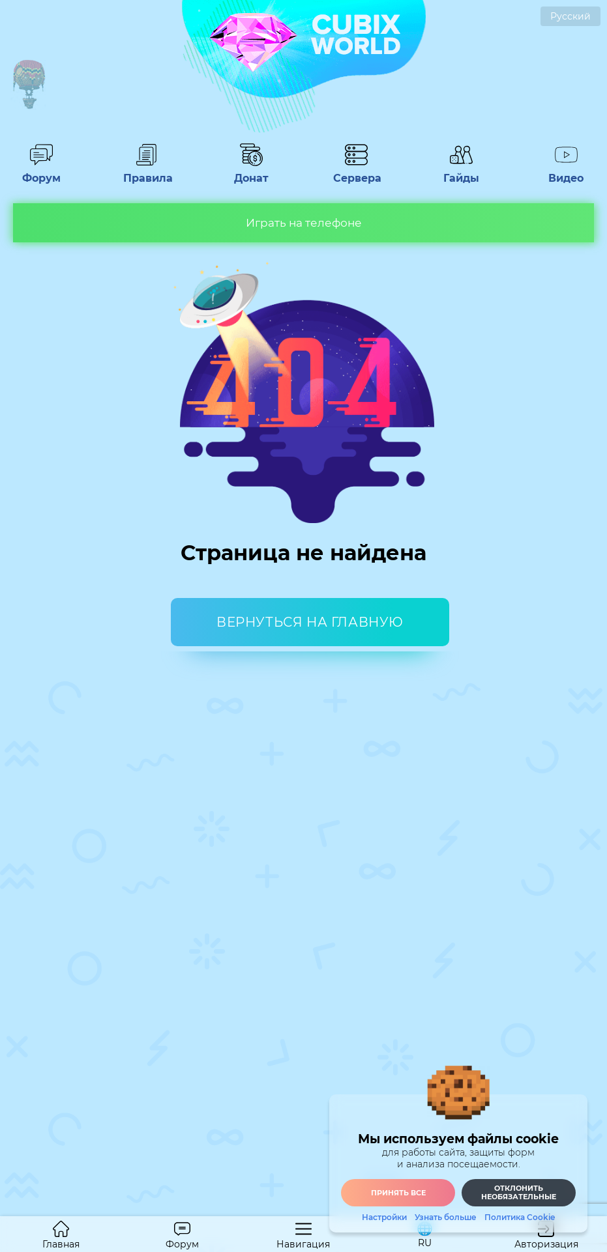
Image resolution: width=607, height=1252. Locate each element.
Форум (41, 172)
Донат (251, 172)
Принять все (398, 1192)
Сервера (356, 172)
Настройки (384, 1217)
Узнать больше (446, 1217)
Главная (61, 1235)
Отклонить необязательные (518, 1192)
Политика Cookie (519, 1217)
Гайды (461, 172)
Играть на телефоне (304, 222)
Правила (146, 172)
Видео (566, 172)
